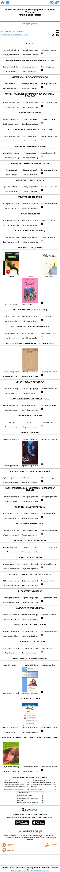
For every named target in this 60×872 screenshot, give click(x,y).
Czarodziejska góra (35, 788)
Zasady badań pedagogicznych (11, 782)
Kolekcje (25, 35)
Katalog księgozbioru (30, 24)
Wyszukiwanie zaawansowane (11, 35)
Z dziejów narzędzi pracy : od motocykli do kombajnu (30, 802)
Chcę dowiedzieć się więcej (20, 871)
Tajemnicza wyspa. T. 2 (36, 789)
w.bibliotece (49, 836)
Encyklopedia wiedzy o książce (24, 795)
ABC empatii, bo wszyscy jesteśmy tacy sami (41, 782)
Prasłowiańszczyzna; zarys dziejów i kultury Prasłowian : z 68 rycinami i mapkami (37, 798)
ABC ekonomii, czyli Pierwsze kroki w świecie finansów (44, 784)
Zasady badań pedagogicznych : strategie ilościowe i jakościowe (19, 784)
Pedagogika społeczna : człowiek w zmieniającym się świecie (18, 786)
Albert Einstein (20, 800)
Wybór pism (33, 786)
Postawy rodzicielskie (9, 788)
